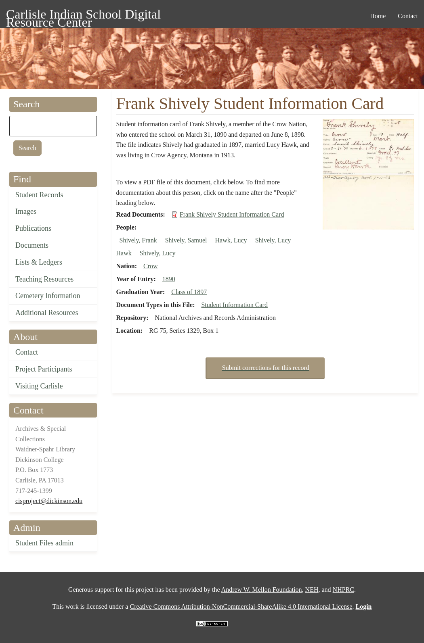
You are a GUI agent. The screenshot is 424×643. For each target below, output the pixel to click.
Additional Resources (46, 313)
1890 (168, 279)
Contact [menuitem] (408, 16)
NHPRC (343, 589)
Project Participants (43, 369)
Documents (31, 245)
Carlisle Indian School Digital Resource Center (83, 15)
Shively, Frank (138, 240)
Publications (33, 228)
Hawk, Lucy (231, 240)
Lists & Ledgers (38, 262)
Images (25, 211)
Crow (150, 266)
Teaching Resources (44, 279)
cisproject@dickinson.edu (48, 500)
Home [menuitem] (378, 16)
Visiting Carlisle (39, 386)
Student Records (39, 195)
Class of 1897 (189, 291)
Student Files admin (44, 543)
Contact (26, 352)
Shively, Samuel (186, 240)
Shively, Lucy (158, 253)
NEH (312, 589)
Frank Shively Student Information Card (232, 214)
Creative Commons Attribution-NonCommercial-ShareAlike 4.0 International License (241, 606)
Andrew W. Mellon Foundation (261, 589)
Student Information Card (234, 304)
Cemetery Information (47, 296)
